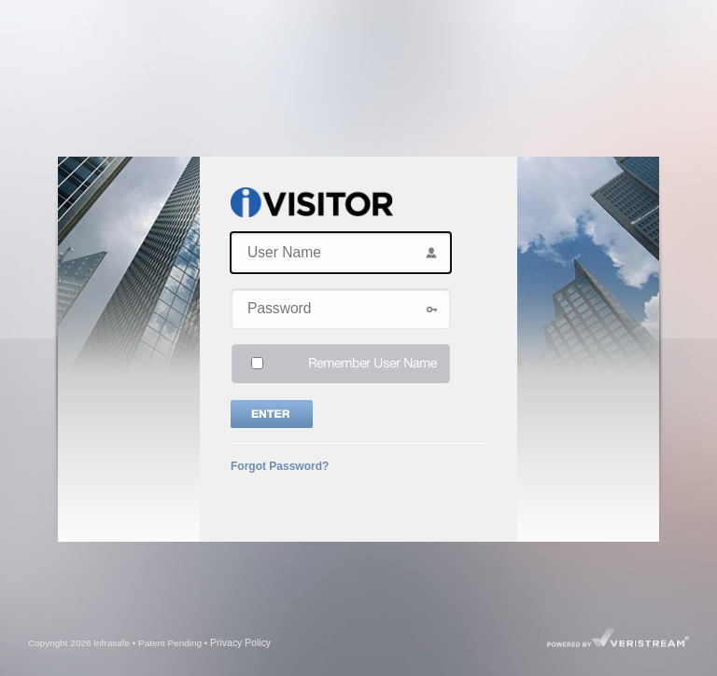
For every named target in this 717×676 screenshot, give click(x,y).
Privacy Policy (240, 643)
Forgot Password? (280, 466)
